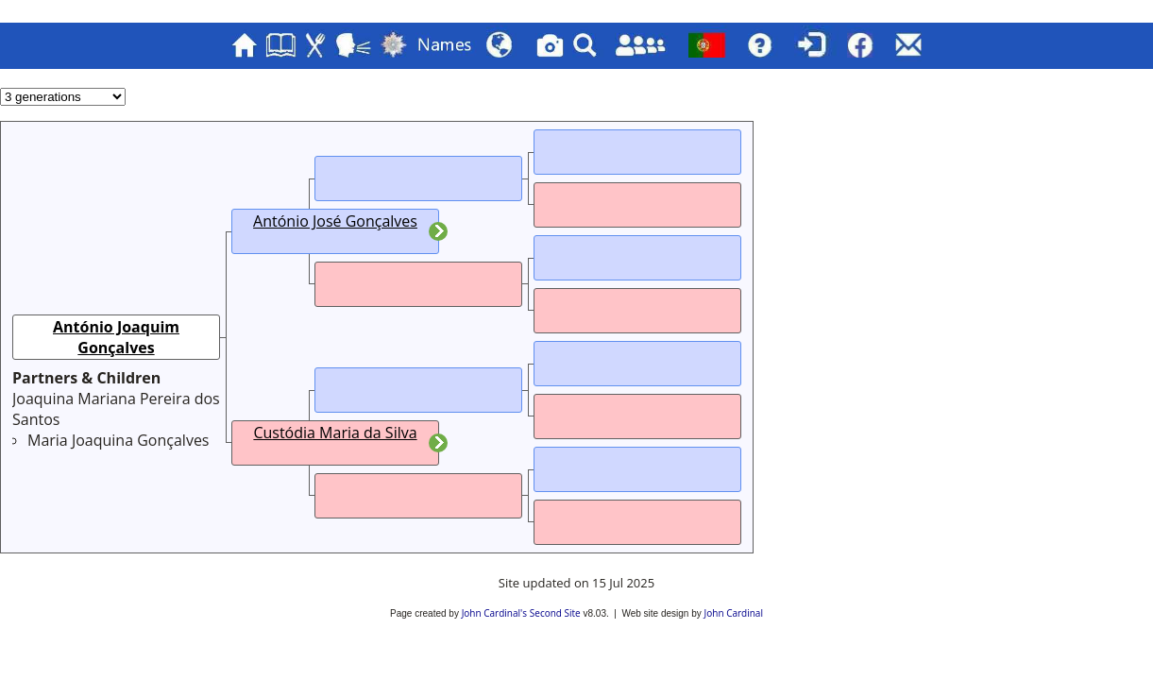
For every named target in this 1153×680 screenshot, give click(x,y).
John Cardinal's (494, 613)
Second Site (555, 613)
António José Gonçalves (335, 221)
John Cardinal (733, 613)
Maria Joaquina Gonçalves (118, 440)
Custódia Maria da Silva (334, 432)
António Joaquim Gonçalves (116, 337)
